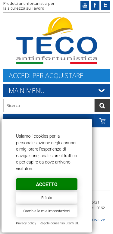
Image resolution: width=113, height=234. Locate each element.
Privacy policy (26, 223)
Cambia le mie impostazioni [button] (46, 211)
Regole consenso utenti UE (59, 223)
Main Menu (27, 90)
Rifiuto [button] (46, 197)
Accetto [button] (46, 184)
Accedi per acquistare (46, 75)
